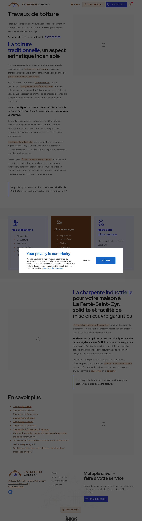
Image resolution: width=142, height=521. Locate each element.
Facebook (56, 268)
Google (46, 268)
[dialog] (71, 260)
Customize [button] (86, 260)
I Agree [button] (106, 260)
